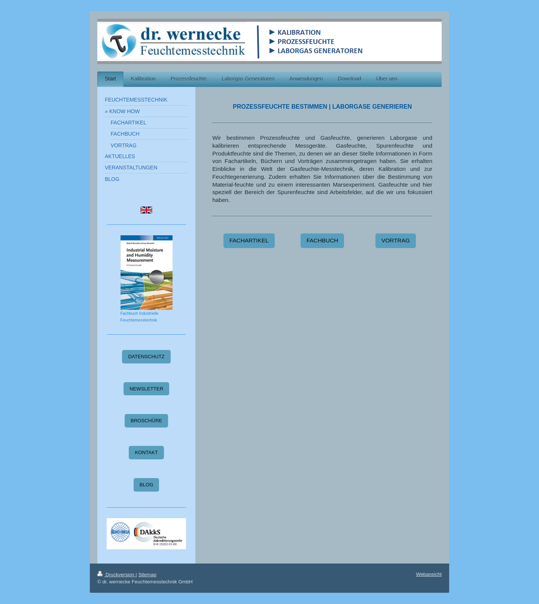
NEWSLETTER (146, 389)
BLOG (146, 484)
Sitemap (147, 574)
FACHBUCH (322, 240)
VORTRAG (395, 240)
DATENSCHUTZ (146, 356)
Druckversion (116, 574)
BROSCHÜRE (146, 420)
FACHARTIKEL (249, 240)
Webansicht (429, 574)
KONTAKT (146, 452)
